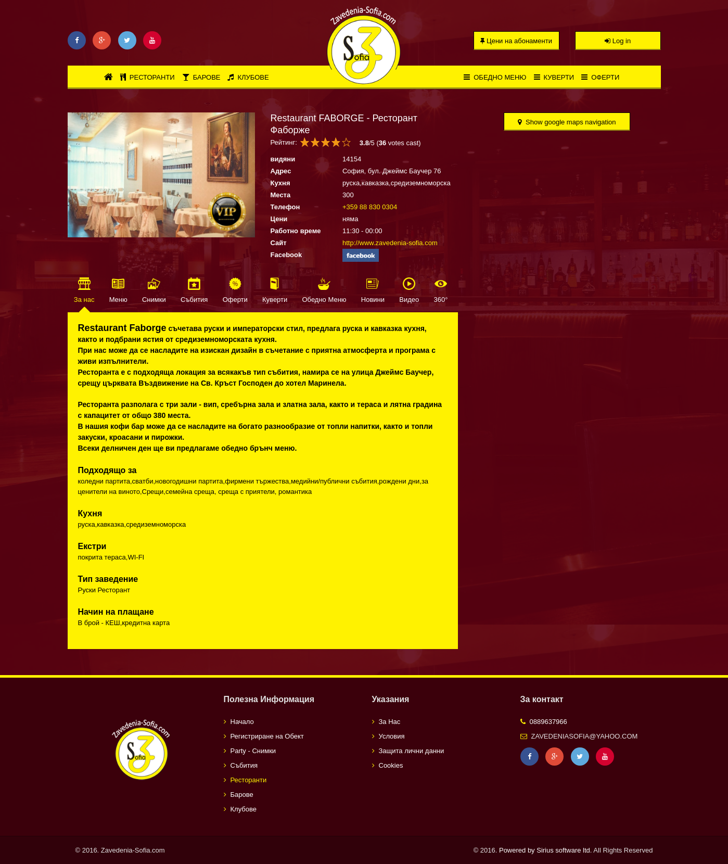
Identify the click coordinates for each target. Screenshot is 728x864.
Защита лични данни (411, 751)
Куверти (554, 77)
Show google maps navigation (567, 122)
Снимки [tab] (154, 299)
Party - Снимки (253, 751)
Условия (392, 736)
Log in (618, 41)
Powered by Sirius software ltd (544, 850)
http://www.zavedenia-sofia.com (390, 243)
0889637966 (548, 722)
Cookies (391, 765)
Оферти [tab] (235, 299)
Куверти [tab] (274, 299)
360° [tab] (440, 299)
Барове (201, 77)
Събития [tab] (194, 299)
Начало (242, 722)
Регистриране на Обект (267, 736)
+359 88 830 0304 (369, 207)
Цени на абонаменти (516, 41)
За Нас (390, 722)
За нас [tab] (84, 299)
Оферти (600, 77)
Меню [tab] (118, 299)
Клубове (248, 77)
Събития (244, 765)
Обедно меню (495, 77)
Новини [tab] (373, 299)
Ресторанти (147, 77)
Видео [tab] (409, 299)
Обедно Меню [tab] (324, 299)
